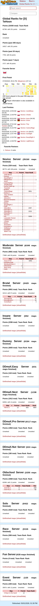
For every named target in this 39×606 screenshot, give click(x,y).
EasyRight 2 (8, 204)
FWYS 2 (6, 407)
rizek (5, 269)
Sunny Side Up (9, 186)
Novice (22, 111)
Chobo (28, 115)
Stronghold (8, 298)
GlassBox (7, 208)
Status (23, 1)
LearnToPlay (8, 183)
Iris (27, 131)
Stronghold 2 (8, 300)
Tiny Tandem (8, 194)
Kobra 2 (6, 193)
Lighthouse (30, 141)
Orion (28, 120)
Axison (6, 176)
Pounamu (7, 225)
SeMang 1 (7, 228)
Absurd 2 (7, 198)
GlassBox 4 (8, 213)
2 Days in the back (10, 593)
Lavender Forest (9, 218)
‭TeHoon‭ (7, 150)
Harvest (6, 214)
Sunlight (29, 133)
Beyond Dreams (9, 199)
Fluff (5, 206)
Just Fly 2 (7, 489)
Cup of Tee (8, 261)
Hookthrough (8, 262)
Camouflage (30, 128)
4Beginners (22, 81)
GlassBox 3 (8, 211)
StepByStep (8, 184)
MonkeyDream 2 (9, 264)
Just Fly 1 (7, 488)
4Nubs (6, 196)
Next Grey (7, 267)
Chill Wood (8, 174)
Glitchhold (7, 266)
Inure (28, 118)
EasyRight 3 (30, 137)
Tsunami (7, 188)
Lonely (6, 221)
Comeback (7, 302)
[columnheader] (10, 172)
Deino (6, 203)
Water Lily (7, 231)
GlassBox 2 (8, 209)
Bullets (6, 189)
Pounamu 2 (8, 226)
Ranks (32, 1)
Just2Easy (29, 111)
